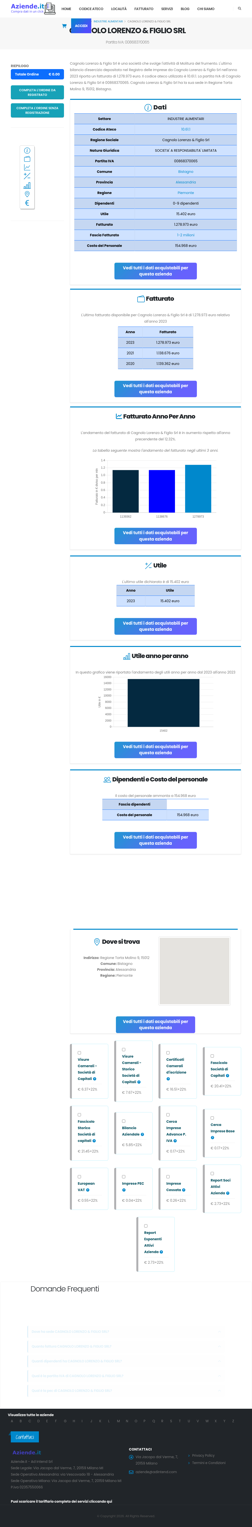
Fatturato (143, 8)
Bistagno (185, 171)
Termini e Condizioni (209, 1462)
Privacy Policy (204, 1455)
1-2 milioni (185, 235)
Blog (185, 8)
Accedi (81, 25)
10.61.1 (185, 129)
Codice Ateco (91, 8)
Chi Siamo (206, 8)
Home (66, 8)
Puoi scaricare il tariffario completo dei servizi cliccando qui (63, 1501)
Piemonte (186, 192)
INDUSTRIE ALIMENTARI (108, 21)
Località (119, 8)
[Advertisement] (155, 892)
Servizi (167, 8)
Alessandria (186, 182)
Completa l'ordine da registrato (37, 92)
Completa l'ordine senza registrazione (37, 110)
